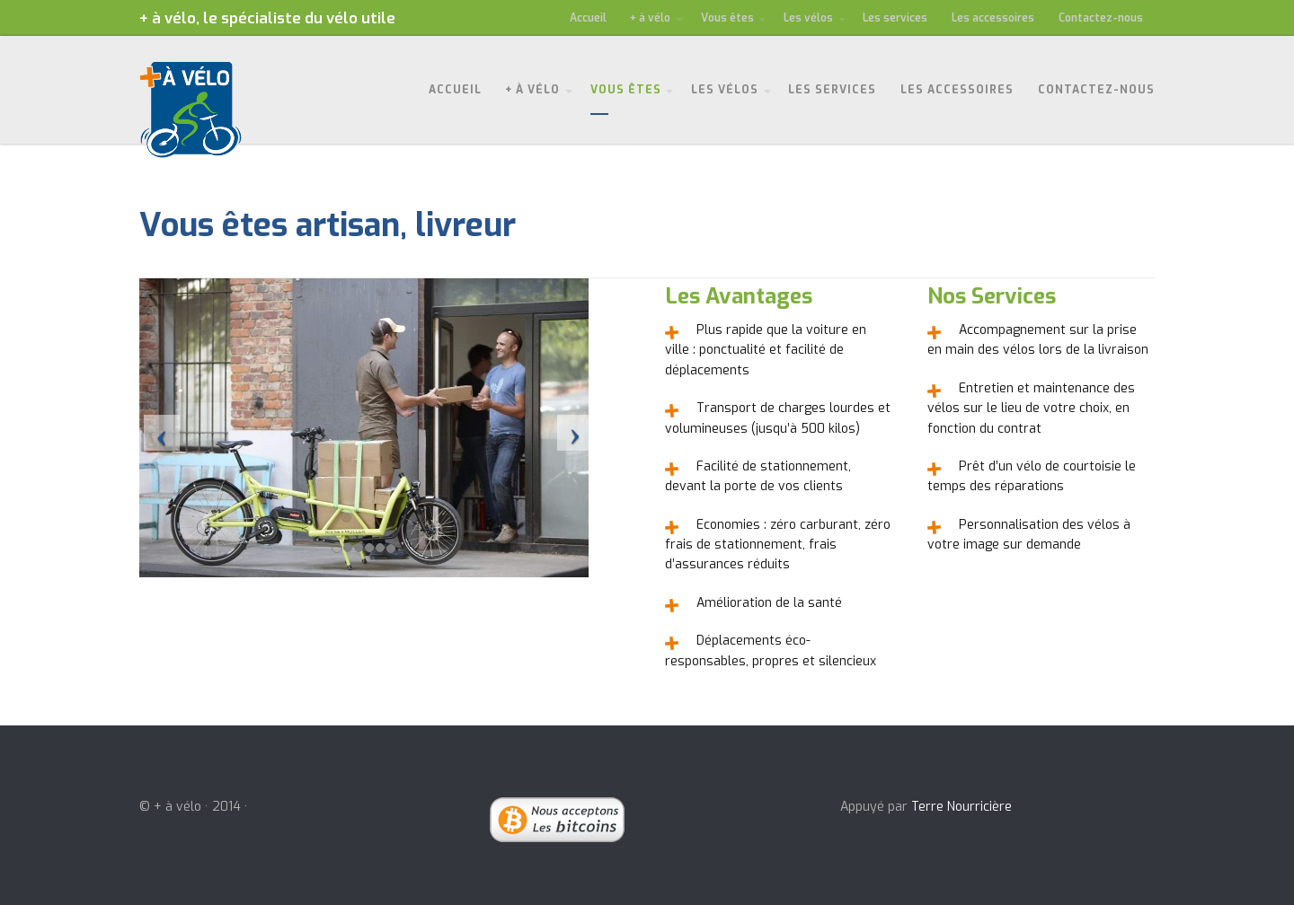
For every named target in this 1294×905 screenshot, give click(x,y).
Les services (895, 18)
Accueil (588, 18)
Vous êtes (727, 18)
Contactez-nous (1101, 18)
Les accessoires (993, 18)
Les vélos (808, 18)
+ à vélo (650, 18)
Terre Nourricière (961, 806)
